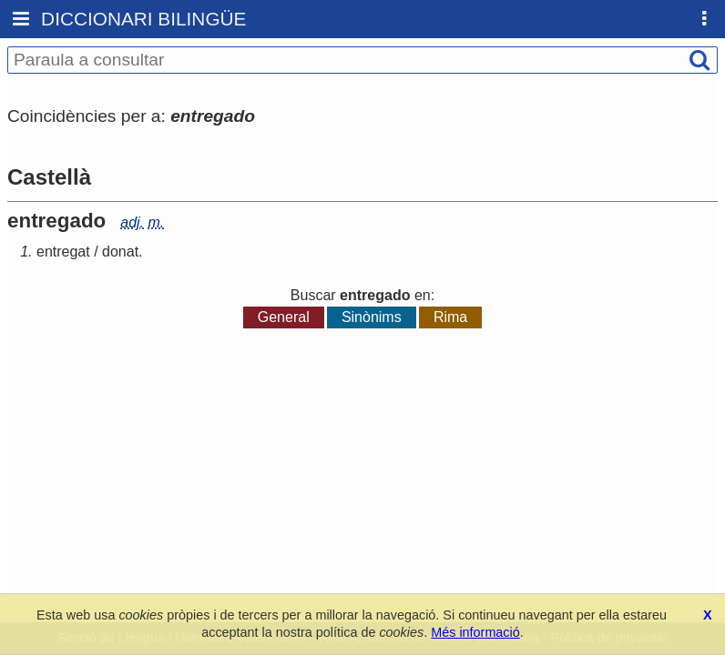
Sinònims (372, 317)
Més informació (475, 632)
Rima (450, 317)
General (284, 317)
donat (120, 251)
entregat (63, 251)
